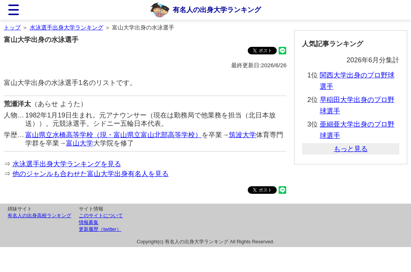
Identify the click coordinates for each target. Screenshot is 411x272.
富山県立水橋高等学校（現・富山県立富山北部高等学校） (113, 135)
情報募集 (88, 222)
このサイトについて (101, 215)
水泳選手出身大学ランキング (66, 27)
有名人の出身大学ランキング (217, 10)
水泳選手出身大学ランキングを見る (66, 164)
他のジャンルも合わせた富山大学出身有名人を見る (90, 174)
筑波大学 (242, 135)
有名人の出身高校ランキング (39, 215)
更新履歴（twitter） (100, 229)
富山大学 (79, 143)
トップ (12, 27)
